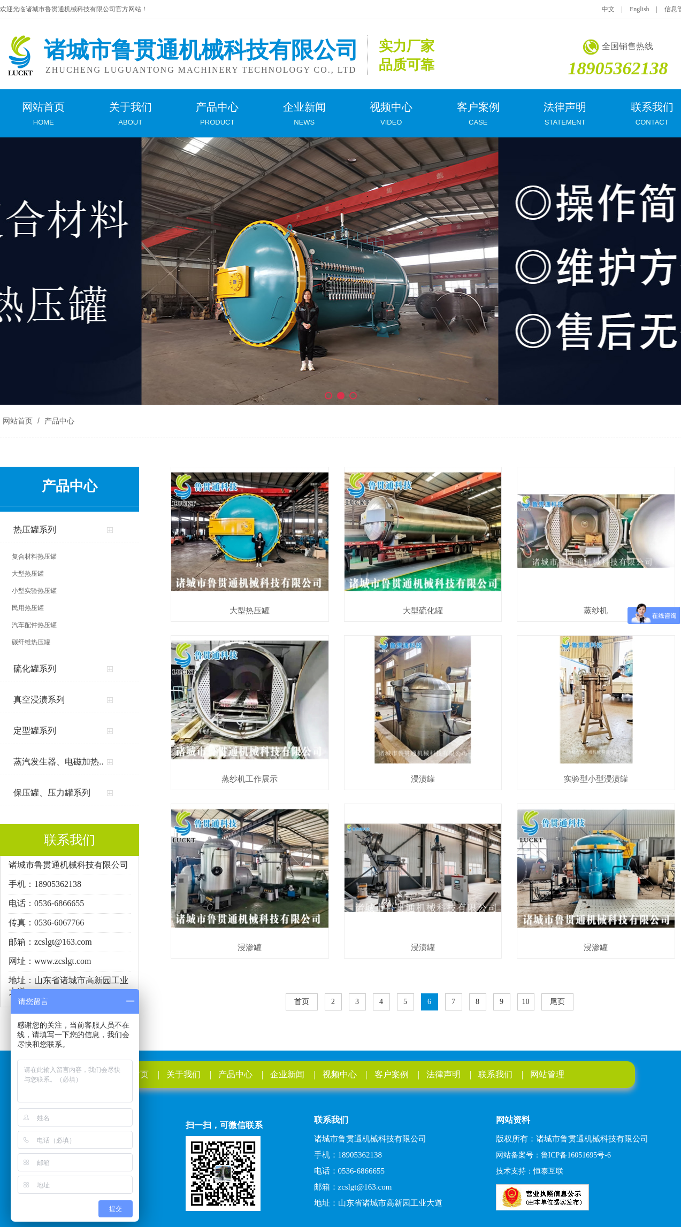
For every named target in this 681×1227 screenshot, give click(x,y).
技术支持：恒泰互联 (529, 1171)
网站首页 (18, 420)
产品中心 (58, 420)
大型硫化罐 (423, 610)
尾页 (557, 1002)
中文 (608, 9)
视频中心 (340, 1074)
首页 (301, 1002)
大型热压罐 (249, 610)
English (639, 9)
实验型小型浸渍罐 (596, 778)
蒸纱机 (596, 610)
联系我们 (495, 1074)
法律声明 (443, 1074)
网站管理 (547, 1074)
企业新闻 (287, 1074)
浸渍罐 (423, 778)
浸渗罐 (250, 947)
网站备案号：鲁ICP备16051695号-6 (553, 1155)
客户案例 (391, 1074)
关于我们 (183, 1074)
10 (526, 1002)
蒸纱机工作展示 (249, 778)
